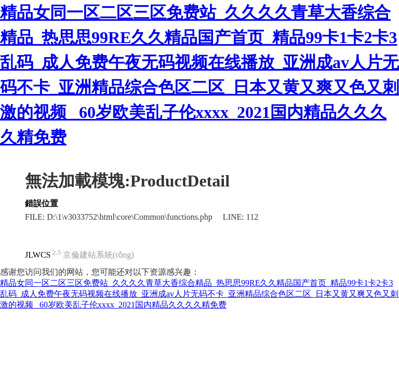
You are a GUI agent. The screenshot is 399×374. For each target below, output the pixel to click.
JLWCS (37, 254)
